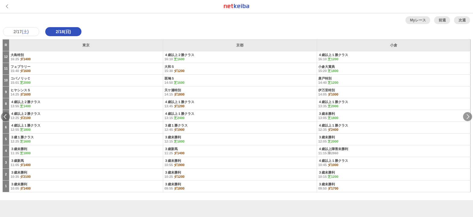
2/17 (21, 31)
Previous (5, 116)
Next (467, 116)
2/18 (63, 31)
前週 (442, 20)
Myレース (418, 20)
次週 (462, 20)
